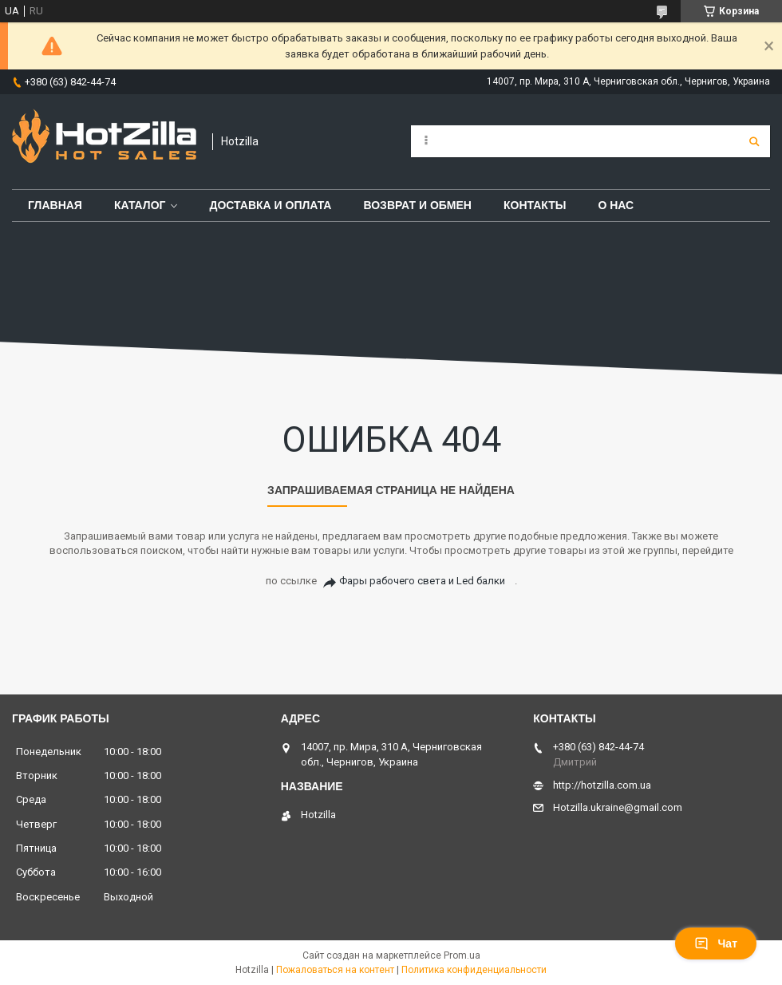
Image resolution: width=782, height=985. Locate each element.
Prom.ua (462, 955)
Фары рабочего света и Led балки (422, 581)
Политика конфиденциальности (474, 969)
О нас (616, 205)
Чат (715, 943)
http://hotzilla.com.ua (602, 785)
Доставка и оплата (270, 205)
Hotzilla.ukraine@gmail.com (617, 807)
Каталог (140, 205)
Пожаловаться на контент (335, 969)
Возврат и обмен (417, 205)
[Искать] (754, 141)
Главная (55, 205)
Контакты (535, 205)
